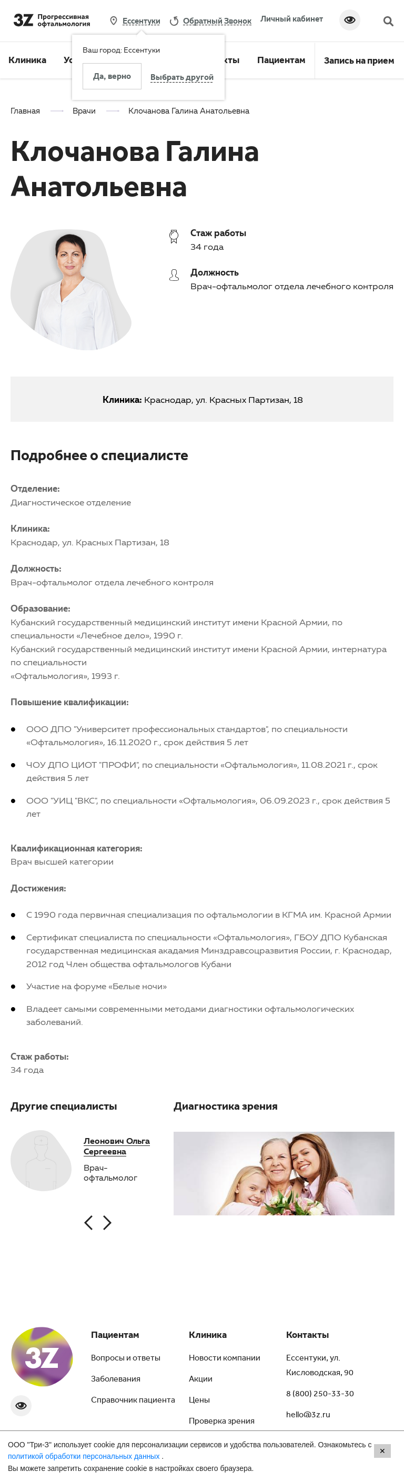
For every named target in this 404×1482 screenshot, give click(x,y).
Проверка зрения (222, 1422)
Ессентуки (141, 20)
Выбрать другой (182, 78)
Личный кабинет (291, 18)
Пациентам (281, 61)
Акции (201, 1380)
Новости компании (224, 1359)
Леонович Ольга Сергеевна (117, 1145)
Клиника (27, 61)
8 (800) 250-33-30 (320, 1394)
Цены (199, 1401)
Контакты (307, 1336)
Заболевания (115, 1380)
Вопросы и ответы (125, 1359)
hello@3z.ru (308, 1416)
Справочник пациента (133, 1401)
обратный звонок (217, 20)
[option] (41, 1161)
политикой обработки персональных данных (84, 1456)
